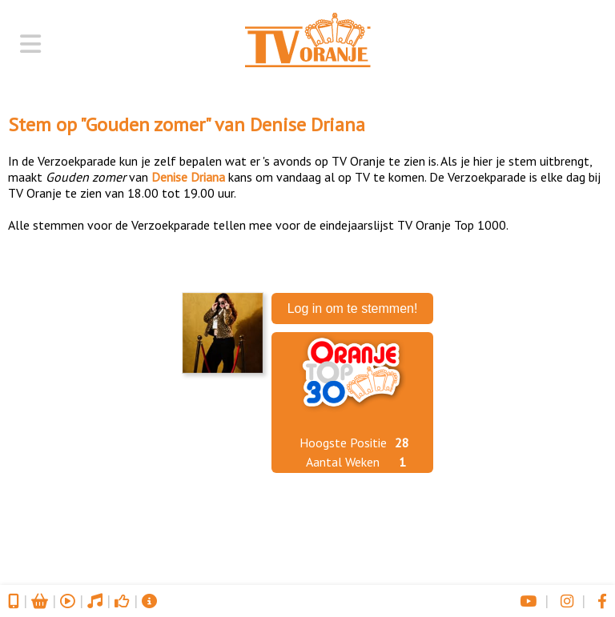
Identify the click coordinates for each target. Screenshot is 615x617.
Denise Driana (307, 124)
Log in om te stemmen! (352, 308)
